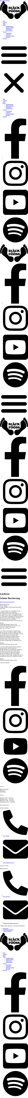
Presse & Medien (10, 36)
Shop (4, 23)
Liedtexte (8, 34)
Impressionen (9, 30)
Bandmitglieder (9, 26)
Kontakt (5, 38)
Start (4, 21)
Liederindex (9, 33)
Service (5, 32)
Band (4, 25)
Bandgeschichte (10, 27)
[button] (14, 69)
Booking (8, 37)
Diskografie (9, 29)
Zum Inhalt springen (5, 0)
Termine (5, 22)
